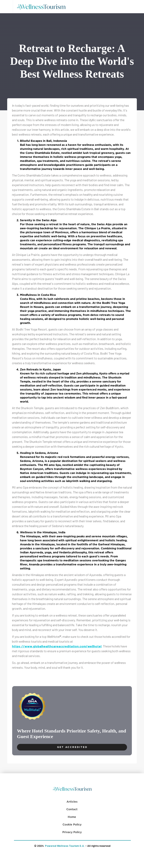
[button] (6, 6)
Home (72, 829)
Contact (72, 821)
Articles (72, 814)
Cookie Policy (72, 837)
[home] (42, 6)
